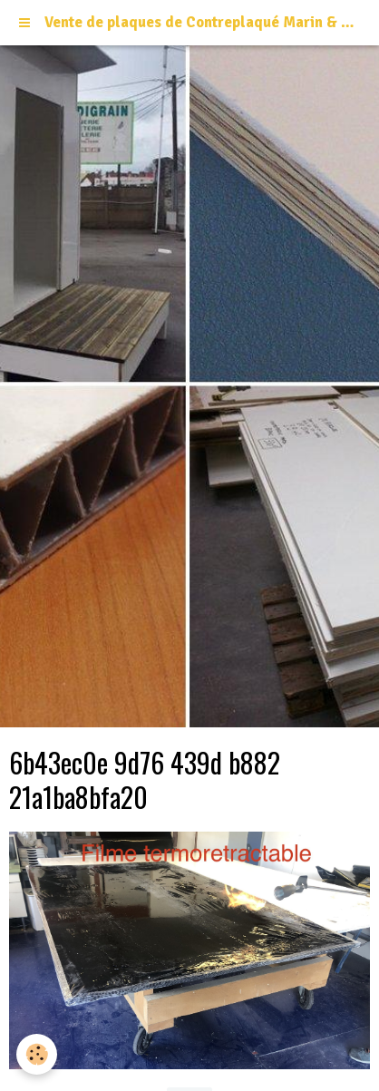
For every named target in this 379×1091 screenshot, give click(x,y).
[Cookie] (36, 1054)
